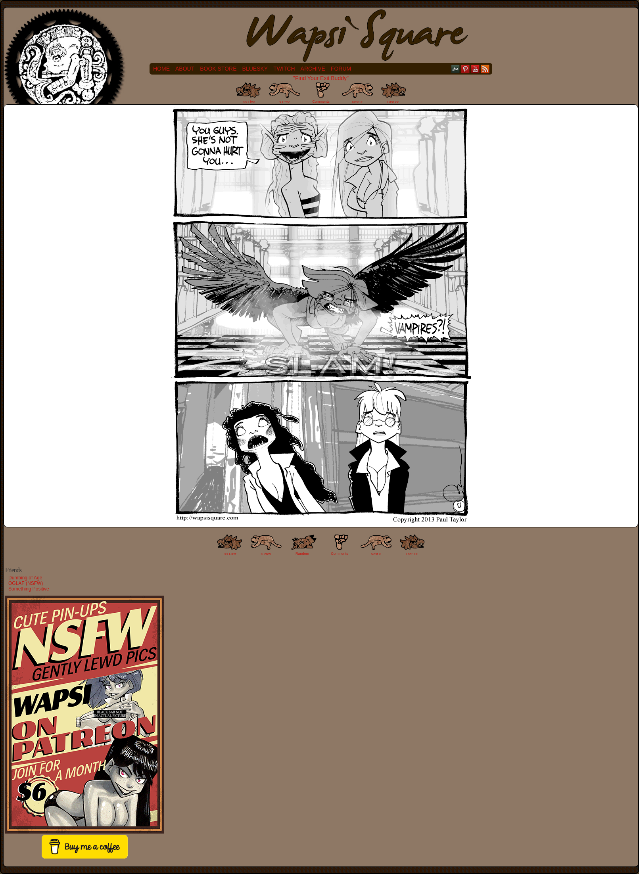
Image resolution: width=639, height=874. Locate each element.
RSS (485, 69)
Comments (321, 93)
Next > (357, 102)
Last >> (393, 102)
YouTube (475, 69)
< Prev (284, 102)
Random (302, 554)
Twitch (284, 68)
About (184, 68)
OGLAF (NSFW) (25, 583)
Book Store (218, 68)
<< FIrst (230, 554)
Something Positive (28, 589)
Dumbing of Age (25, 578)
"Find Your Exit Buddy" (321, 78)
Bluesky (255, 68)
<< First (249, 102)
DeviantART (456, 69)
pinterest (465, 69)
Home (161, 68)
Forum (341, 68)
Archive (313, 68)
